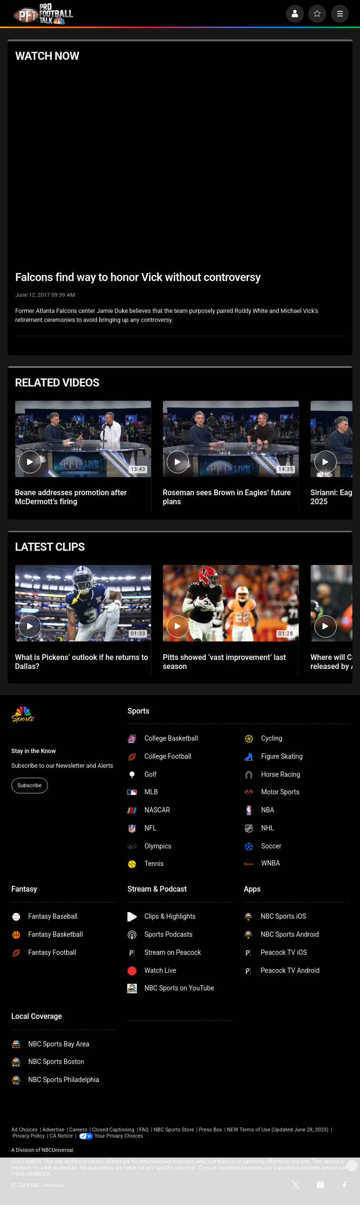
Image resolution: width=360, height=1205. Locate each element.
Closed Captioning (113, 1130)
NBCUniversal (58, 1150)
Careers (78, 1130)
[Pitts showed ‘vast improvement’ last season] (231, 603)
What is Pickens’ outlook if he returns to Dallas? (81, 662)
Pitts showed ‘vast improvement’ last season (224, 662)
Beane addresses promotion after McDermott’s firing (71, 497)
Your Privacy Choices (119, 1136)
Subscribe (30, 785)
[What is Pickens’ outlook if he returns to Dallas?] (83, 603)
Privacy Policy (28, 1136)
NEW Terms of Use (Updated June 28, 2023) (278, 1130)
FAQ (144, 1130)
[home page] (43, 13)
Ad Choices (24, 1130)
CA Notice (61, 1136)
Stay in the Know (33, 750)
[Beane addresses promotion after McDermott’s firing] (83, 439)
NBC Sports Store (173, 1130)
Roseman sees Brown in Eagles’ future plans (227, 497)
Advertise (53, 1130)
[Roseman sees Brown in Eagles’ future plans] (231, 439)
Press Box (210, 1130)
